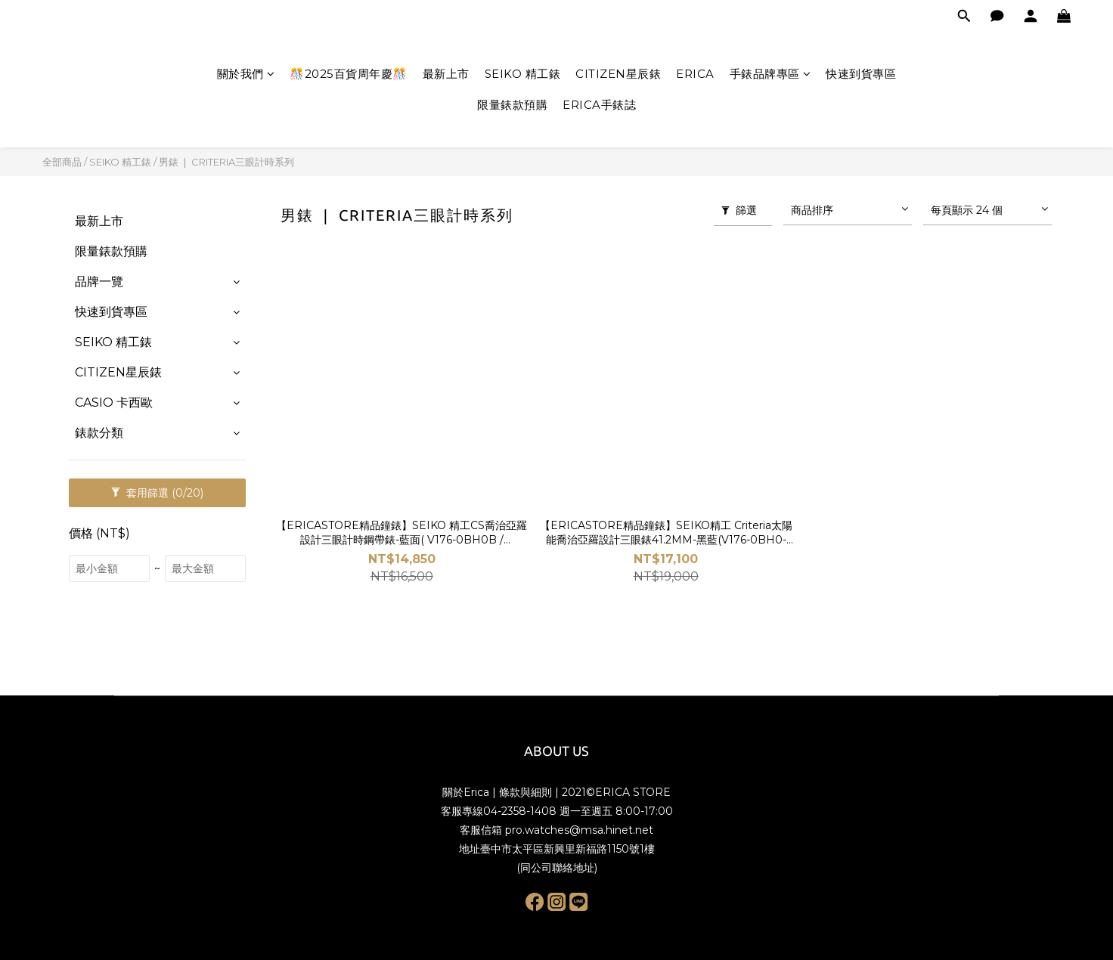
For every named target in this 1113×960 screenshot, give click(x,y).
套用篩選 (157, 493)
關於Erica (465, 792)
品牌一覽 (99, 281)
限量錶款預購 (512, 105)
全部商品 (62, 162)
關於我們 (246, 74)
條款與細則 (525, 792)
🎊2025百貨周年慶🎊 (349, 74)
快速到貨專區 (861, 74)
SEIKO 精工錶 (523, 74)
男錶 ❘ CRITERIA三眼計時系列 (226, 162)
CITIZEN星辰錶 (618, 74)
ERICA (695, 74)
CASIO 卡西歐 (114, 402)
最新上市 (446, 74)
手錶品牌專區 (770, 74)
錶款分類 (99, 433)
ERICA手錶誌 (599, 105)
